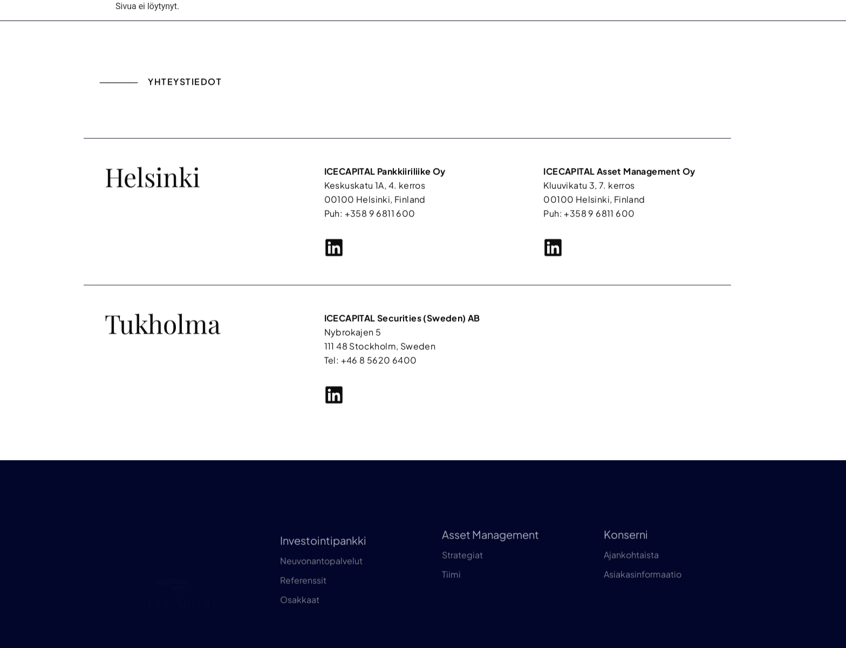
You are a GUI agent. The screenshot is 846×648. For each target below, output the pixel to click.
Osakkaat (299, 638)
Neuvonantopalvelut (321, 599)
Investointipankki (323, 578)
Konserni (626, 565)
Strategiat (462, 585)
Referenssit (303, 618)
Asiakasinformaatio (642, 605)
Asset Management (490, 565)
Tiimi (451, 605)
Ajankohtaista (631, 585)
